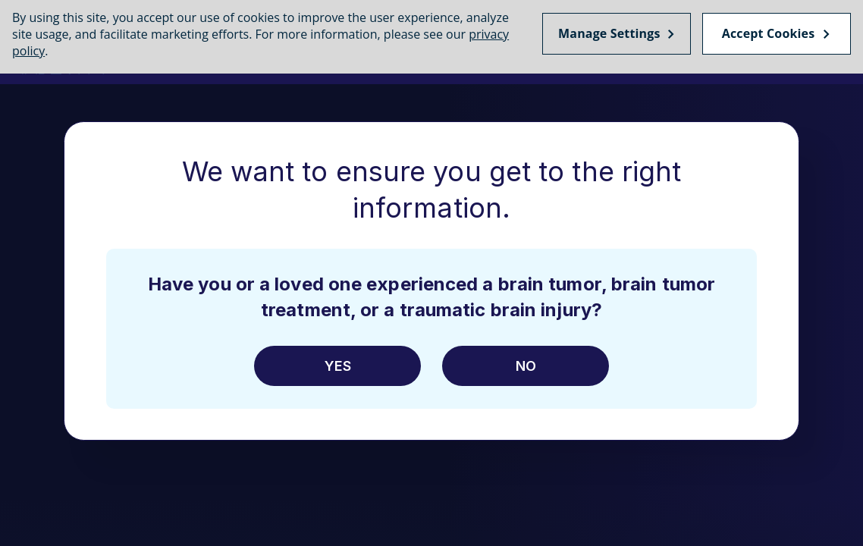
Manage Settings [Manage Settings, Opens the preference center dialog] (609, 30)
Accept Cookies (768, 30)
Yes (338, 366)
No (526, 366)
